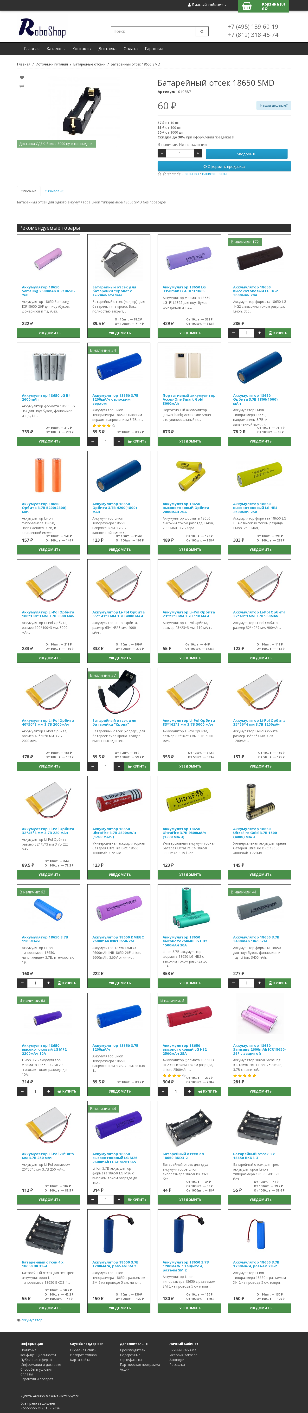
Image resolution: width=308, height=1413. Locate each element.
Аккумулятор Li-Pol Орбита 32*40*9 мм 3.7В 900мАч (259, 614)
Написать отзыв (215, 173)
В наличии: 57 (103, 675)
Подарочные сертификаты (131, 1357)
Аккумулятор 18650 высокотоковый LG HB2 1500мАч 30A (185, 941)
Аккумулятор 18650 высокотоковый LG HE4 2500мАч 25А (255, 507)
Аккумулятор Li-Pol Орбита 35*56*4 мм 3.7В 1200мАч (259, 722)
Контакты (81, 48)
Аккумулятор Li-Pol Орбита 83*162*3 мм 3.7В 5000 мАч (189, 722)
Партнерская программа (140, 1364)
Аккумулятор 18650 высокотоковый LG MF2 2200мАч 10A (44, 1049)
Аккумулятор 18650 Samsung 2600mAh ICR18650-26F (48, 291)
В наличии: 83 (32, 1000)
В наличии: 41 (244, 892)
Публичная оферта (36, 1359)
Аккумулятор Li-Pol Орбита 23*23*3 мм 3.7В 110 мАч (189, 614)
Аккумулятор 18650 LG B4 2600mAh (46, 397)
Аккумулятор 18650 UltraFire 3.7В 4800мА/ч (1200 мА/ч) (114, 832)
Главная (31, 48)
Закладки (176, 1359)
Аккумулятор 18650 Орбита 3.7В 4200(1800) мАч (114, 507)
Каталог (56, 48)
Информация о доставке (40, 1364)
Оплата (131, 48)
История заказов (183, 1355)
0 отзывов (190, 173)
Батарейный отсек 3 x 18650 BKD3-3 (254, 1155)
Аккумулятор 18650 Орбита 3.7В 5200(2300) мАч (44, 507)
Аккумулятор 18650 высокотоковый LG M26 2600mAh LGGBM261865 (114, 1157)
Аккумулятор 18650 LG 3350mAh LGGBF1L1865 (184, 289)
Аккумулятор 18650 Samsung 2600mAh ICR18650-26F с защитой (259, 1049)
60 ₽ (167, 105)
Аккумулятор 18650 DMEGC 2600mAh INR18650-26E (118, 939)
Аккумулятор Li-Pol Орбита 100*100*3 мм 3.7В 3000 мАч (48, 614)
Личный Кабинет (183, 1350)
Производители (133, 1350)
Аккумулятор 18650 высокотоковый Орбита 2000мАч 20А (186, 507)
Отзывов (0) (54, 191)
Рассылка (177, 1364)
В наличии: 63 (32, 892)
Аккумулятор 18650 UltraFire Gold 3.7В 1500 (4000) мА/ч (255, 832)
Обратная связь (83, 1350)
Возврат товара (83, 1355)
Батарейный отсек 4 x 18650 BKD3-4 (43, 1264)
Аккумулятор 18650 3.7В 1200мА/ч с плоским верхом (115, 399)
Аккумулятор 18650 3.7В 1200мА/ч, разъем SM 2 (115, 1264)
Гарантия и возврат (36, 1379)
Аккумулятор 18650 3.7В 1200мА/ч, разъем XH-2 (256, 1264)
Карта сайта (80, 1359)
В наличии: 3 (172, 1000)
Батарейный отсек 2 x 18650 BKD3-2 (183, 1155)
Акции (124, 1369)
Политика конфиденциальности (38, 1352)
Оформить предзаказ (224, 166)
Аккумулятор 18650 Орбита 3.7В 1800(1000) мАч (255, 399)
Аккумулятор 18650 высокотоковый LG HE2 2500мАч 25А (185, 1049)
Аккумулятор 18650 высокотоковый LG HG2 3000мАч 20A (255, 291)
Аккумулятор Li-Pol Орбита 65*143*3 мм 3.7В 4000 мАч (118, 614)
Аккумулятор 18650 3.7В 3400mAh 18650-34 (256, 939)
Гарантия (154, 48)
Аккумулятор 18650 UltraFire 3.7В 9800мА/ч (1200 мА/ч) (184, 832)
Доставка (107, 48)
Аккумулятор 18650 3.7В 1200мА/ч (115, 1047)
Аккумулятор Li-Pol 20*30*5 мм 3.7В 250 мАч (48, 1155)
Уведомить (247, 153)
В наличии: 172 (245, 242)
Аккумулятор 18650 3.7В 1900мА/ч (45, 939)
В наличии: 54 (103, 350)
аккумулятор (31, 1320)
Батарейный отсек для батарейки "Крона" (114, 722)
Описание (29, 191)
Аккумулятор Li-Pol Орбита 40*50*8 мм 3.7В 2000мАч (48, 722)
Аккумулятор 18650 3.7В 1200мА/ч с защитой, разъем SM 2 (186, 1266)
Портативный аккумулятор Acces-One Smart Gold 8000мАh (189, 399)
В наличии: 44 (103, 1108)
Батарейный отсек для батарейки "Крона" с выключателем (114, 291)
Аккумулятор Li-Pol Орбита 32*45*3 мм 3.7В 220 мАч (48, 830)
